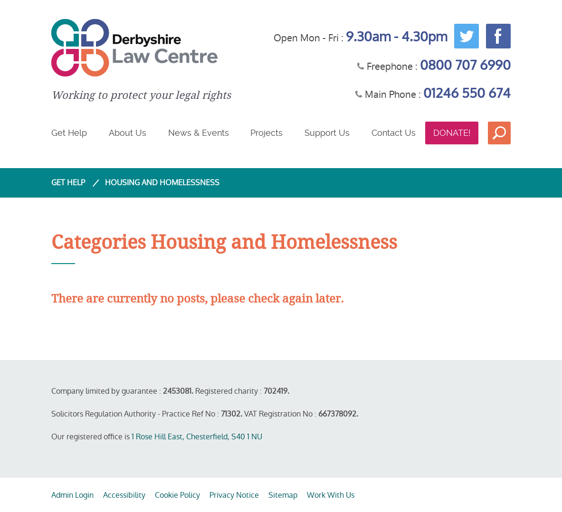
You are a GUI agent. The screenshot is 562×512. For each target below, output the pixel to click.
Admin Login (72, 495)
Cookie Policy (177, 495)
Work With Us (330, 495)
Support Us (327, 133)
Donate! (451, 133)
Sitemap (282, 495)
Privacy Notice (234, 495)
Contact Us (393, 133)
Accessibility (124, 495)
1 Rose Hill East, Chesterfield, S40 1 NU (197, 436)
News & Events (198, 133)
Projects (266, 133)
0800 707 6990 (465, 65)
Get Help (69, 133)
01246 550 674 (467, 93)
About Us (127, 133)
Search (499, 133)
